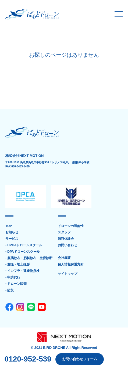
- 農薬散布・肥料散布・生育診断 (28, 258)
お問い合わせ (67, 245)
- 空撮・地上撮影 (17, 264)
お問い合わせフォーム (79, 359)
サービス (11, 239)
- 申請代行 (12, 277)
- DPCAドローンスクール (23, 245)
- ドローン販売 (16, 284)
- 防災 (9, 290)
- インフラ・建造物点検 (22, 271)
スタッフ (64, 232)
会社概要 (64, 258)
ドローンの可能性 (71, 226)
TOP (8, 226)
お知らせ (11, 232)
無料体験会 (66, 239)
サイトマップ (67, 274)
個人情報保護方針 (71, 264)
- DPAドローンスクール (22, 252)
